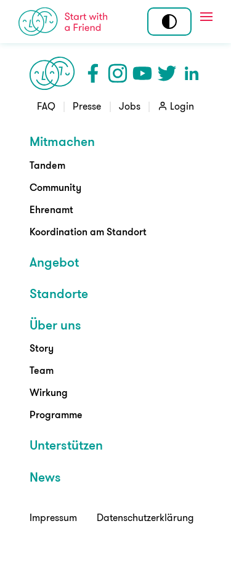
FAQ (46, 106)
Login (182, 106)
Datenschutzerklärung (145, 517)
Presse (87, 106)
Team (42, 370)
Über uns (55, 325)
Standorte (59, 293)
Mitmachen (62, 141)
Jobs (129, 106)
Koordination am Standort (88, 231)
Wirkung (49, 392)
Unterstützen (66, 445)
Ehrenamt (51, 209)
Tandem (47, 165)
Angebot (54, 262)
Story (42, 348)
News (45, 477)
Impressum (53, 517)
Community (55, 187)
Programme (56, 414)
